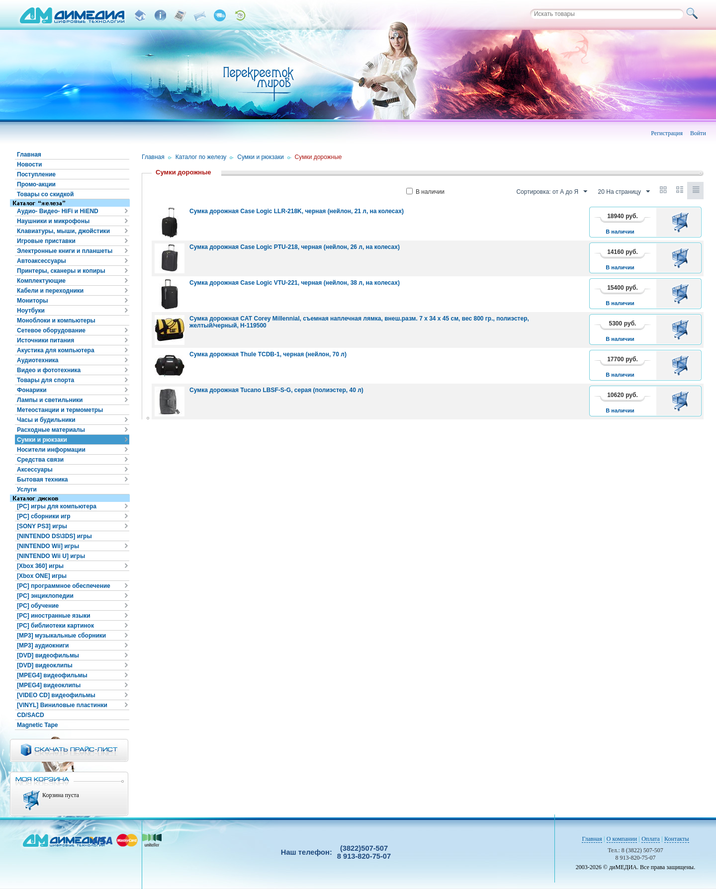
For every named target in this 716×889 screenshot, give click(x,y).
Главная (29, 154)
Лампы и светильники (50, 400)
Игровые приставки (46, 241)
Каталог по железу (201, 157)
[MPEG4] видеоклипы (49, 685)
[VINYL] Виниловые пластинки (62, 705)
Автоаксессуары (41, 260)
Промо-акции (36, 184)
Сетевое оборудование (51, 330)
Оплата (650, 838)
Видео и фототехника (49, 370)
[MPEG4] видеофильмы (52, 675)
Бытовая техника (42, 479)
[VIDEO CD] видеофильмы (56, 695)
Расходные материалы (51, 429)
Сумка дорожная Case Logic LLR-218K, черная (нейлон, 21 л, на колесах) (296, 211)
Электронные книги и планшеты (64, 250)
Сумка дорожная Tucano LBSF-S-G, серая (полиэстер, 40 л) (276, 390)
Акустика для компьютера (55, 350)
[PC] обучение (38, 605)
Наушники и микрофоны (53, 221)
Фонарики (32, 390)
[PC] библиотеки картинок (55, 625)
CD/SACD (30, 715)
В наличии (425, 191)
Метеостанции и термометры (60, 409)
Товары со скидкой (45, 194)
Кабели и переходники (50, 290)
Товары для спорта (45, 380)
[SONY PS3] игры (42, 526)
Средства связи (40, 459)
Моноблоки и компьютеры (56, 320)
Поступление (36, 174)
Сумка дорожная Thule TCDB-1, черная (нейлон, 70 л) (268, 354)
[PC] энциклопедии (45, 595)
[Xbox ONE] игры (42, 575)
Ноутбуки (31, 310)
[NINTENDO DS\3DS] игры (54, 536)
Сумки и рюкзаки (42, 439)
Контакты (676, 838)
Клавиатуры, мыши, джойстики (63, 231)
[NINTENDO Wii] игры (48, 546)
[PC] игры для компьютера (56, 506)
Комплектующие (41, 280)
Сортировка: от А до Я (551, 192)
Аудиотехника (37, 360)
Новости (29, 164)
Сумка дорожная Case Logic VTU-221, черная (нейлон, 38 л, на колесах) (294, 282)
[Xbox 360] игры (40, 566)
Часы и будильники (46, 419)
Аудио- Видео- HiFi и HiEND (57, 211)
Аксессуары (35, 469)
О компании (622, 838)
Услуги (27, 489)
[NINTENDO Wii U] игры (51, 556)
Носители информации (51, 449)
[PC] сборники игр (44, 516)
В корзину (682, 222)
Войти (698, 133)
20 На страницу (624, 192)
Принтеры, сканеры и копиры (61, 270)
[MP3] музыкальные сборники (61, 635)
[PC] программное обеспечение (63, 585)
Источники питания (45, 340)
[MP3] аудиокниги (43, 645)
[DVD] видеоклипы (45, 665)
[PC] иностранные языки (53, 615)
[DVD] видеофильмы (48, 655)
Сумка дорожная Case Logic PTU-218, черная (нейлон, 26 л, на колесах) (294, 246)
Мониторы (32, 300)
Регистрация (667, 133)
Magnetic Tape (37, 725)
